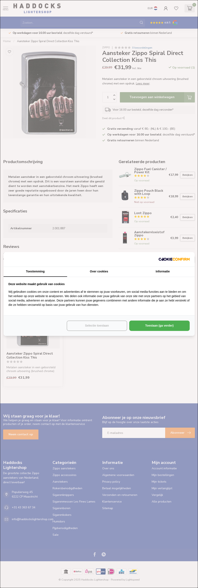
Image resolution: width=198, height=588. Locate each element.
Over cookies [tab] (99, 271)
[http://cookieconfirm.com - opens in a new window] (174, 259)
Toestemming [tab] (35, 271)
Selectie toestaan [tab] (97, 325)
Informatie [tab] (163, 271)
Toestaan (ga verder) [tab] (159, 325)
